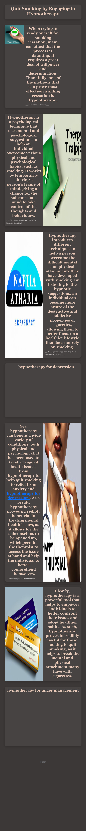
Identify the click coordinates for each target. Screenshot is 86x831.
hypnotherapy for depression (23, 496)
